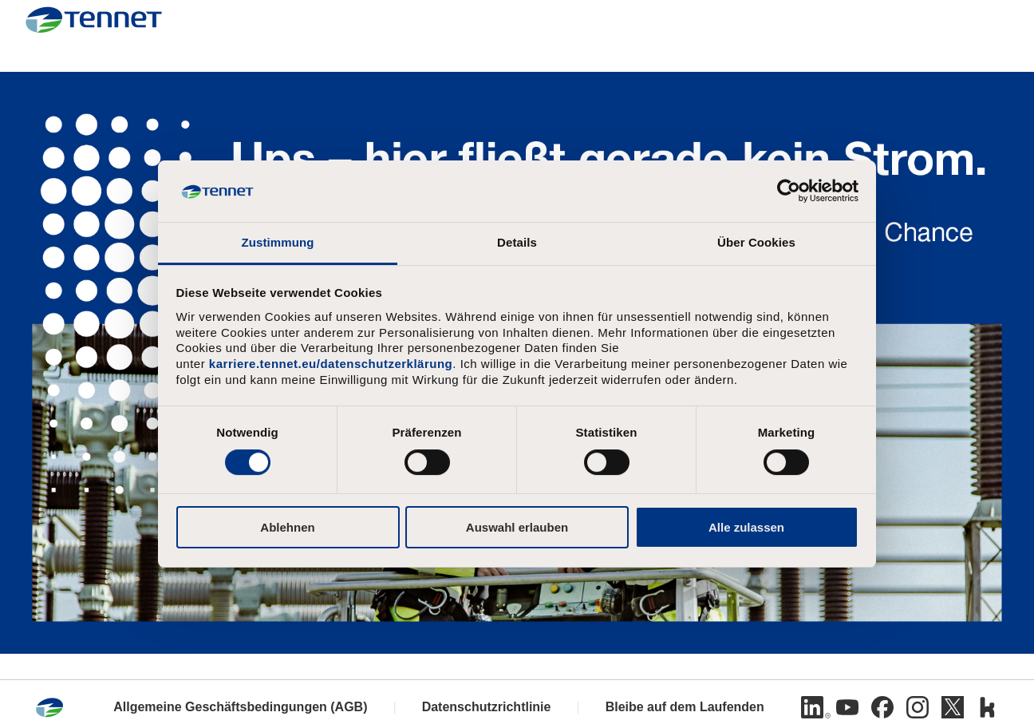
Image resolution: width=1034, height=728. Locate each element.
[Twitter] (952, 707)
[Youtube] (847, 707)
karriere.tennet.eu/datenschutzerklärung (330, 363)
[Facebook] (882, 707)
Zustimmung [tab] (278, 242)
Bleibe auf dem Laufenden (685, 707)
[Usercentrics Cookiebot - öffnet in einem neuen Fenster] (788, 191)
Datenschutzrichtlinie (486, 707)
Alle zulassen (746, 527)
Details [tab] (517, 242)
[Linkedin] (812, 707)
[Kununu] (988, 707)
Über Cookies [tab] (756, 242)
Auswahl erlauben (517, 527)
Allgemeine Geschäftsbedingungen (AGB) (240, 707)
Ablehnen (287, 527)
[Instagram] (917, 707)
